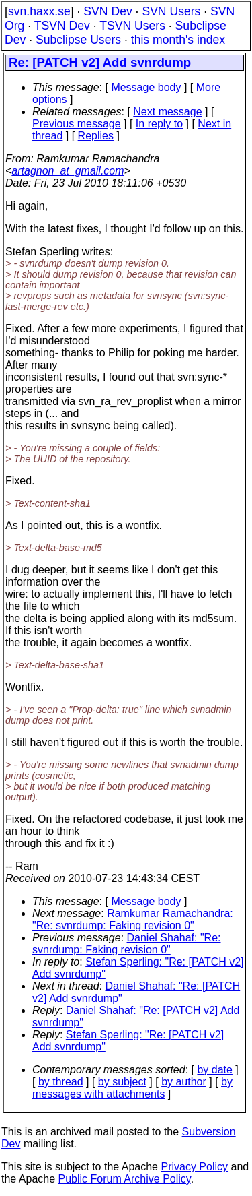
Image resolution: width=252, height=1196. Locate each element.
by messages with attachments (132, 1088)
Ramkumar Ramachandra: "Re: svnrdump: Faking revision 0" (132, 919)
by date (214, 1069)
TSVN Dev (62, 25)
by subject (122, 1082)
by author (183, 1082)
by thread (60, 1082)
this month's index (178, 39)
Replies (96, 135)
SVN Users (171, 11)
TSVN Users (132, 25)
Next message (167, 111)
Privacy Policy (194, 1166)
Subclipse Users (78, 39)
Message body (146, 87)
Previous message (76, 123)
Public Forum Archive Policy (124, 1179)
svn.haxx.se (39, 11)
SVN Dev (107, 11)
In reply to (159, 123)
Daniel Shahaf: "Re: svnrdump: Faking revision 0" (126, 943)
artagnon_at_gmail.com (67, 171)
